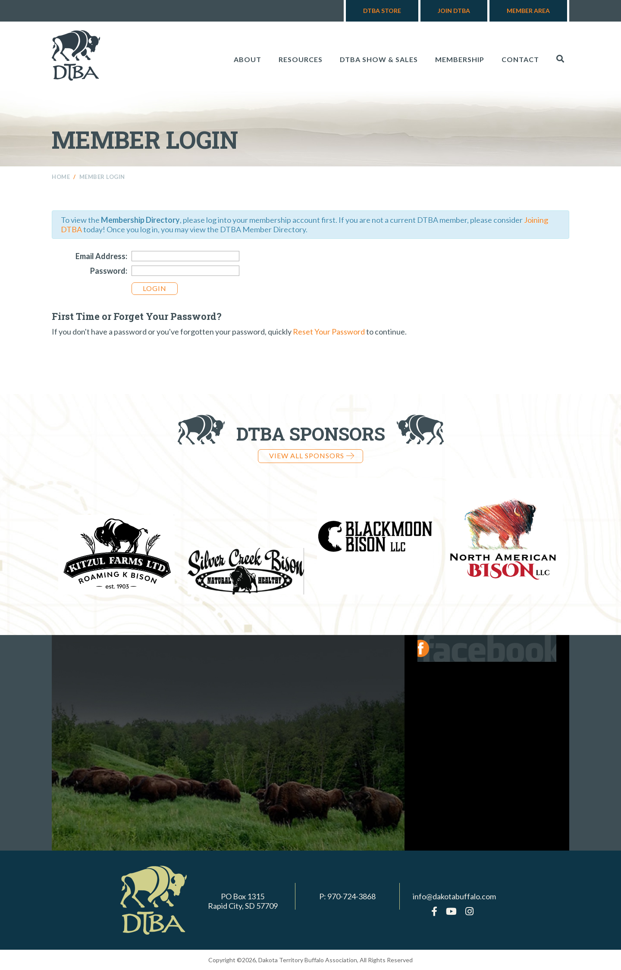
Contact (520, 59)
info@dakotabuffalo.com (454, 896)
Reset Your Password (329, 331)
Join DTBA (454, 10)
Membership (459, 59)
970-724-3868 (351, 896)
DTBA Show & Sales (379, 59)
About (247, 59)
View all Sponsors (311, 455)
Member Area (528, 10)
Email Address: (101, 256)
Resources (301, 59)
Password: (108, 270)
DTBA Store (382, 10)
